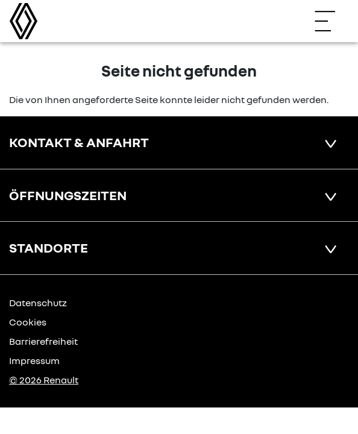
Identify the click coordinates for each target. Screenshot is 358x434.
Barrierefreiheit (43, 341)
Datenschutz (38, 303)
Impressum (34, 360)
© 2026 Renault (43, 380)
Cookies (27, 322)
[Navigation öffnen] (331, 21)
